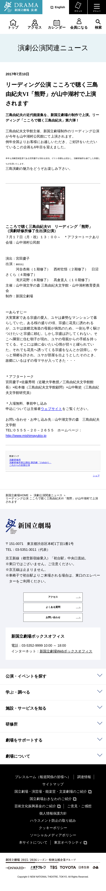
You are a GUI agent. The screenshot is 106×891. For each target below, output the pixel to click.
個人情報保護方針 (53, 820)
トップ (13, 27)
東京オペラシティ (68, 849)
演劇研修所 (15, 460)
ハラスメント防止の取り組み (53, 828)
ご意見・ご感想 (79, 813)
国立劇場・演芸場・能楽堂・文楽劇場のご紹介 (50, 799)
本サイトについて (33, 849)
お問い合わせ (53, 623)
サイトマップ (53, 791)
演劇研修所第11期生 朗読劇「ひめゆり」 (30, 462)
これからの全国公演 (19, 465)
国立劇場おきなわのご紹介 (51, 806)
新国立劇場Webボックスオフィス (66, 658)
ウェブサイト (51, 409)
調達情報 (84, 784)
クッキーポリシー (53, 835)
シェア (96, 475)
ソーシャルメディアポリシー (53, 842)
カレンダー (57, 27)
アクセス (35, 27)
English (60, 7)
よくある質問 (53, 610)
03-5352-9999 (32, 653)
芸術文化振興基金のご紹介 (35, 813)
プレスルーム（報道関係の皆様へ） (43, 784)
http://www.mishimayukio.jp (26, 436)
